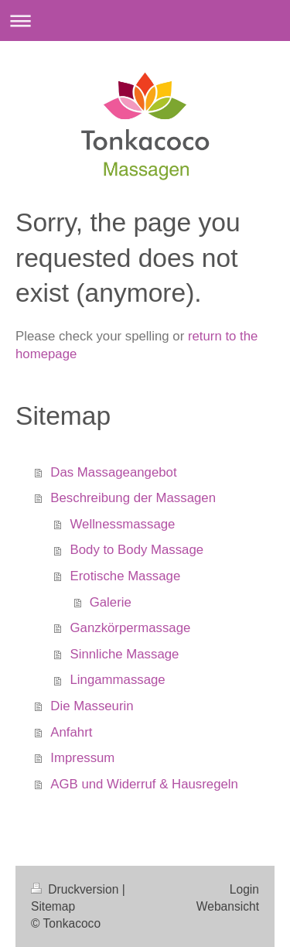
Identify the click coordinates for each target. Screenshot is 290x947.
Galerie (110, 602)
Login (244, 889)
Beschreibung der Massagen (133, 498)
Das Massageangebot (113, 472)
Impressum (82, 757)
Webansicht (227, 906)
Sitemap (53, 906)
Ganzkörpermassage (130, 628)
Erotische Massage (125, 576)
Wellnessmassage (123, 524)
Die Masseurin (91, 706)
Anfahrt (71, 732)
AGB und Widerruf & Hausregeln (144, 784)
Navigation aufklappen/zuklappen (145, 20)
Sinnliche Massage (124, 654)
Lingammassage (117, 679)
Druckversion (76, 889)
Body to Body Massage (137, 549)
